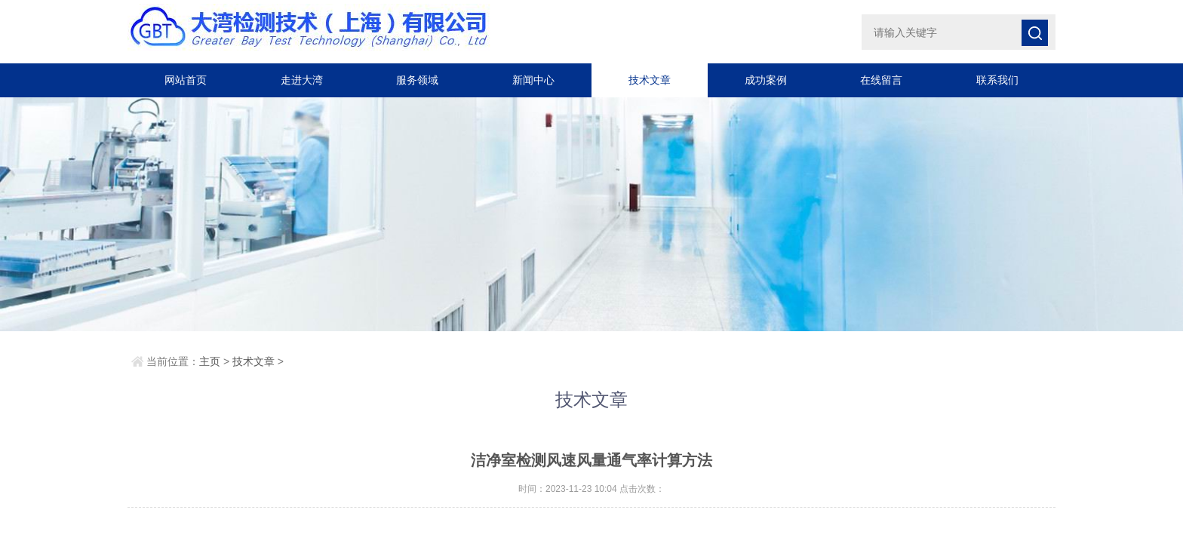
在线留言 (881, 80)
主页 (209, 361)
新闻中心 (533, 80)
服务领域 (417, 80)
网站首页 (185, 80)
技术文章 (649, 80)
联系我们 (997, 80)
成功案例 (766, 80)
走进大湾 (302, 80)
